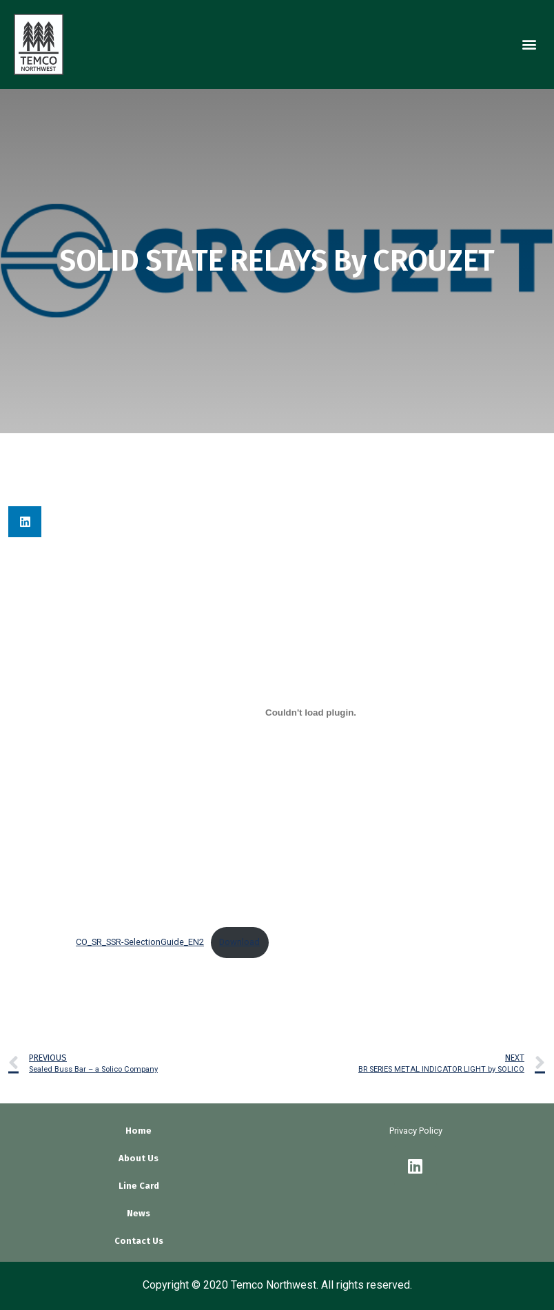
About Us (138, 1158)
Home (138, 1130)
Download (239, 942)
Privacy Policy (415, 1130)
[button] (528, 44)
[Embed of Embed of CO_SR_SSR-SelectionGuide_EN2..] (311, 712)
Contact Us (138, 1241)
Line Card (139, 1186)
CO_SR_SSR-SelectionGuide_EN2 (140, 942)
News (138, 1213)
